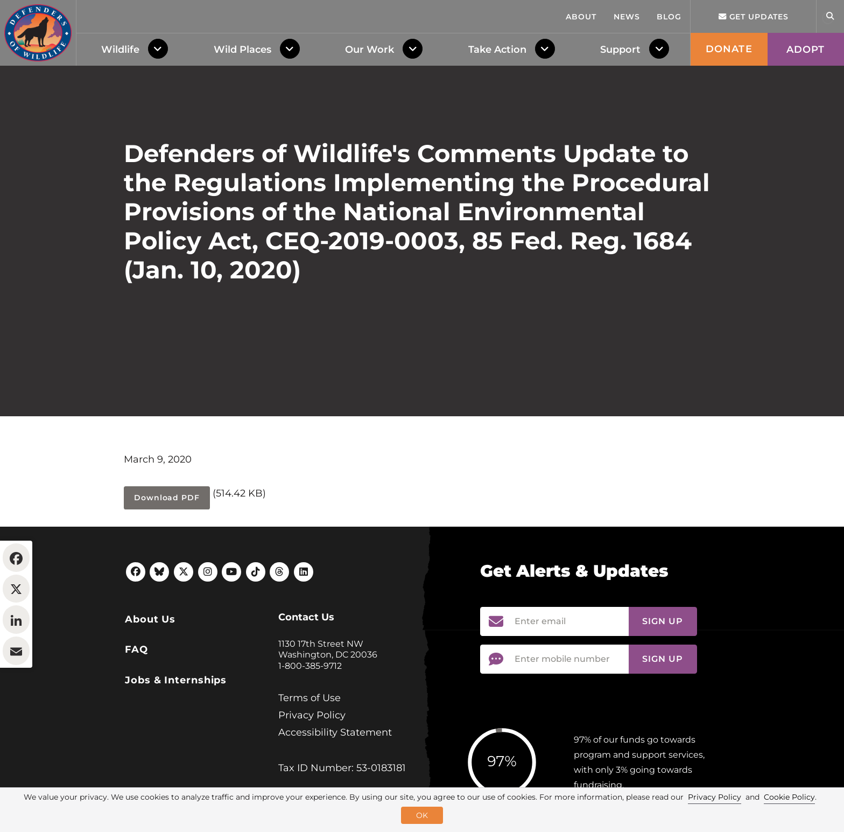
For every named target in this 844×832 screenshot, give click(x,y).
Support (620, 49)
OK (422, 815)
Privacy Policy (312, 781)
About (581, 17)
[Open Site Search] (830, 16)
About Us (150, 685)
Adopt (805, 49)
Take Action (497, 49)
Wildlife (120, 49)
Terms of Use (309, 764)
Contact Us (306, 683)
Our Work (369, 49)
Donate (729, 49)
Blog (669, 17)
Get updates (754, 17)
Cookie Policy (789, 797)
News (627, 17)
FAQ (136, 715)
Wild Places (242, 49)
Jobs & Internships (176, 746)
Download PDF (167, 563)
